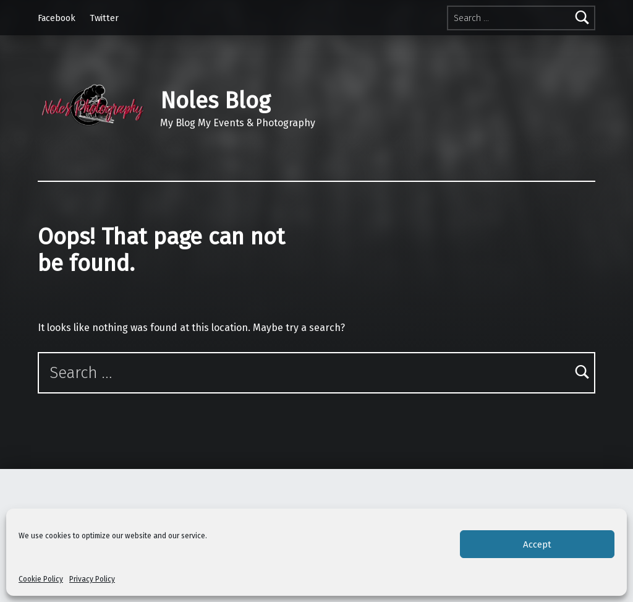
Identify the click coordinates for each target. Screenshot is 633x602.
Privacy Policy (92, 579)
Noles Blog (215, 100)
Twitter (104, 18)
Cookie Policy (41, 579)
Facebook (56, 18)
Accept (537, 544)
